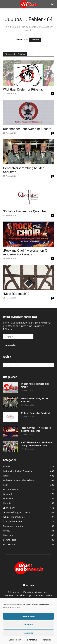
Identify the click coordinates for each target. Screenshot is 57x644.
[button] (5, 4)
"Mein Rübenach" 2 (16, 294)
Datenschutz (32, 640)
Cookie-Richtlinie (15, 640)
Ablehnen (28, 624)
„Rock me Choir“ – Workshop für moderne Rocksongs (26, 252)
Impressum (46, 640)
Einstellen (28, 633)
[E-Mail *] (18, 336)
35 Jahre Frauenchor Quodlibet (25, 211)
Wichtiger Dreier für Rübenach (24, 89)
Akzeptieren (28, 616)
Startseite (35, 40)
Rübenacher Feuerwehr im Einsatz (27, 129)
